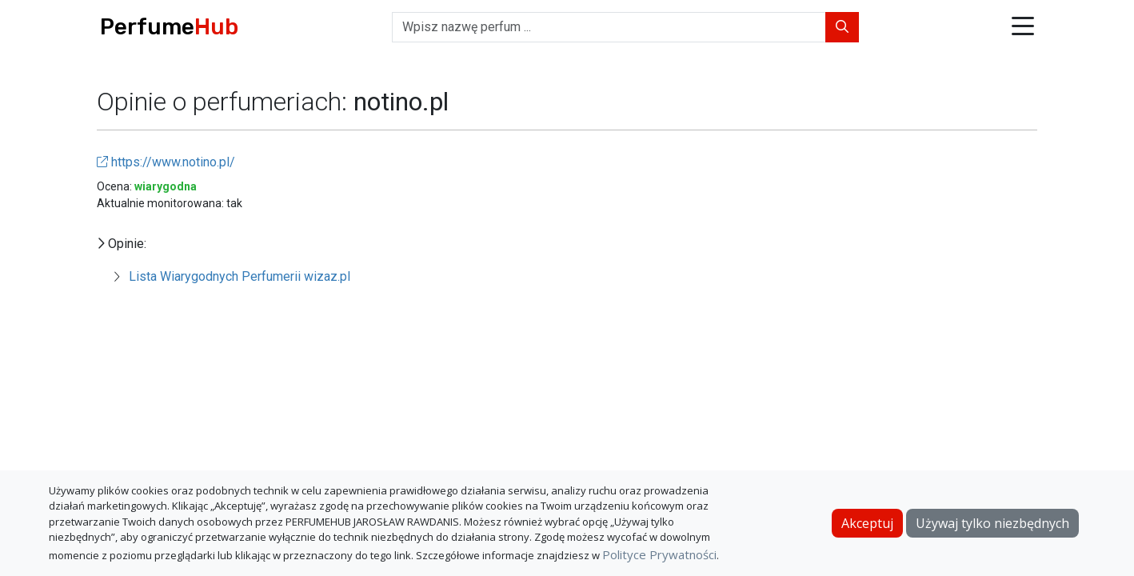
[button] (1023, 28)
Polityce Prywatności (659, 554)
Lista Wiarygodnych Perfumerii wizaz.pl (239, 276)
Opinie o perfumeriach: (225, 101)
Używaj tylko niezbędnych (992, 523)
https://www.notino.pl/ (166, 162)
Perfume (169, 27)
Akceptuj (867, 523)
